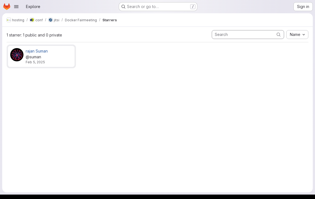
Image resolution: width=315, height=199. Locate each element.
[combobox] (297, 34)
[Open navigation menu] (16, 6)
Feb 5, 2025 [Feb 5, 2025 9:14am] (35, 62)
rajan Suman (37, 51)
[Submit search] (278, 34)
